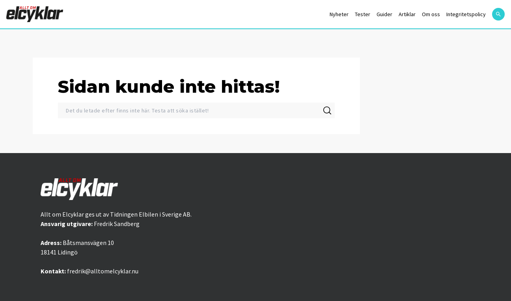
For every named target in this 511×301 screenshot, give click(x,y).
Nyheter (339, 14)
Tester (362, 14)
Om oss (431, 14)
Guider (384, 14)
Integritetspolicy (466, 14)
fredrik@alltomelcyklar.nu (102, 271)
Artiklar (407, 14)
